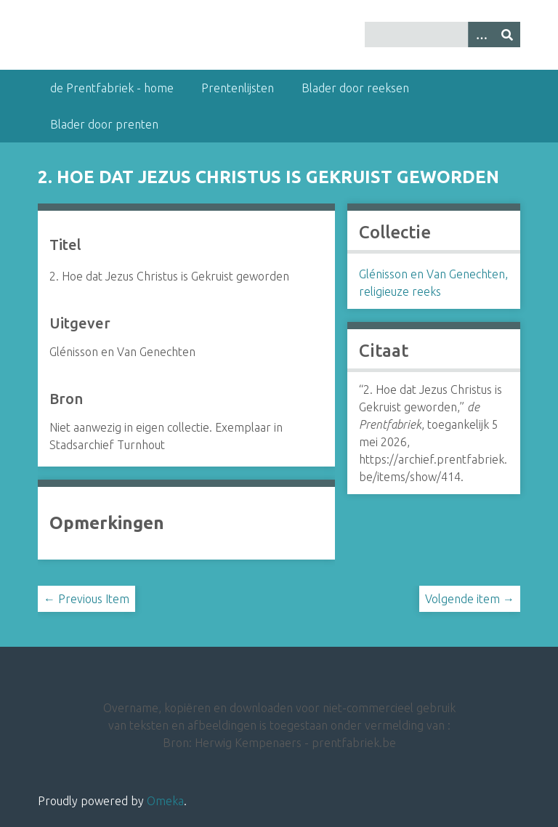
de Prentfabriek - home (112, 87)
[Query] (442, 34)
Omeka (165, 800)
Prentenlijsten (237, 87)
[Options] (481, 34)
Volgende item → (469, 598)
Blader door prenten (104, 124)
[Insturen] (507, 34)
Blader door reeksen (355, 87)
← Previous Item (86, 598)
